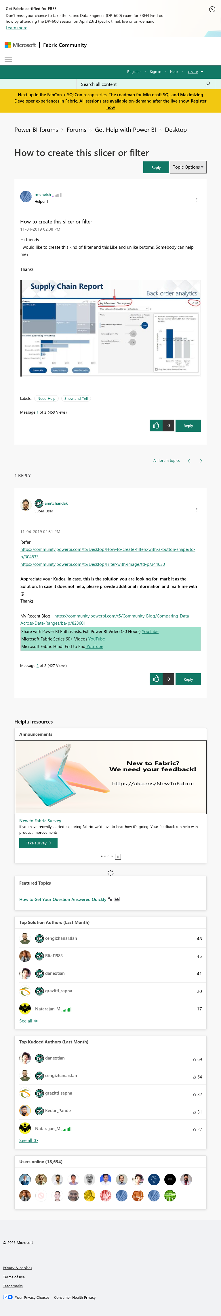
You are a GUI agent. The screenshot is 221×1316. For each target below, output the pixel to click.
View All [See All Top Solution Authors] (28, 1021)
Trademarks (13, 1285)
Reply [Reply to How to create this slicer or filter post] (188, 425)
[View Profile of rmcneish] (43, 194)
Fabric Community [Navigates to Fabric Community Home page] (65, 44)
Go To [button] (193, 71)
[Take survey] (38, 843)
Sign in (155, 71)
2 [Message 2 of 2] (38, 665)
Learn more (16, 27)
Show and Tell (76, 398)
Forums (76, 129)
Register (134, 71)
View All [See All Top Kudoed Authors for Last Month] (28, 1140)
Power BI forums (36, 129)
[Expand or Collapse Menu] (8, 59)
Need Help (46, 398)
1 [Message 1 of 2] (38, 412)
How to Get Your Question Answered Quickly (63, 899)
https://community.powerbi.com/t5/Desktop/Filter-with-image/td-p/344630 (92, 564)
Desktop (176, 129)
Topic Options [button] (186, 167)
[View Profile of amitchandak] (56, 503)
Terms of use (14, 1276)
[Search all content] (145, 84)
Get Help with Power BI (125, 129)
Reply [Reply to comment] (188, 679)
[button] (156, 167)
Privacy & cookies (17, 1267)
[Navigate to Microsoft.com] (20, 45)
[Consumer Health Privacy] (75, 1297)
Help (174, 71)
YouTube (150, 631)
